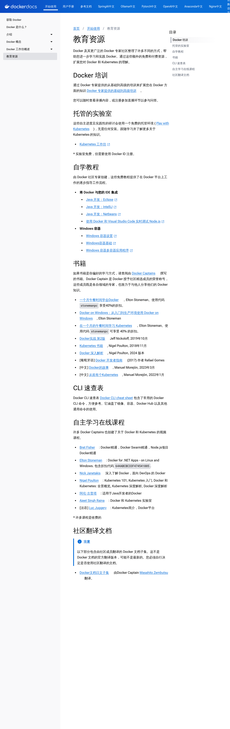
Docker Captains (145, 273)
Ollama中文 (128, 6)
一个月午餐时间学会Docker (101, 300)
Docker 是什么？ (16, 27)
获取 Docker (13, 19)
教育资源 (12, 56)
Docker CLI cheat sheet (116, 398)
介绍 (9, 34)
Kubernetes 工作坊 (95, 144)
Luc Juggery (100, 508)
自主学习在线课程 (99, 422)
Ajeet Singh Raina (94, 501)
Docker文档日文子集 (96, 573)
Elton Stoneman (93, 460)
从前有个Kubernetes (105, 375)
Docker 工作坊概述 (18, 49)
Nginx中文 (215, 6)
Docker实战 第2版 (94, 338)
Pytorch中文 (149, 6)
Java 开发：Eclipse (101, 200)
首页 (76, 28)
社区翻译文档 (92, 531)
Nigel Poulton (91, 480)
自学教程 (86, 167)
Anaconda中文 (193, 6)
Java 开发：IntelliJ (101, 207)
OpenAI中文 (170, 6)
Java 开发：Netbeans (103, 214)
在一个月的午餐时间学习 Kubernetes (108, 326)
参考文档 (86, 6)
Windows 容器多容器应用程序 (109, 250)
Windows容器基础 (101, 243)
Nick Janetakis (92, 473)
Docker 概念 (13, 41)
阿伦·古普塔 (90, 493)
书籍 (79, 263)
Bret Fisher (89, 447)
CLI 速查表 (88, 388)
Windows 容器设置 (101, 236)
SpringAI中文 (106, 6)
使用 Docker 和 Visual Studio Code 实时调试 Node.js (125, 221)
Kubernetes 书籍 (93, 346)
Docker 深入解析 (93, 353)
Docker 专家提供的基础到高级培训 (113, 91)
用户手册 (68, 6)
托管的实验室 (92, 113)
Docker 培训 (90, 75)
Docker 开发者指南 (110, 360)
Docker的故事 (101, 367)
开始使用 (50, 6)
